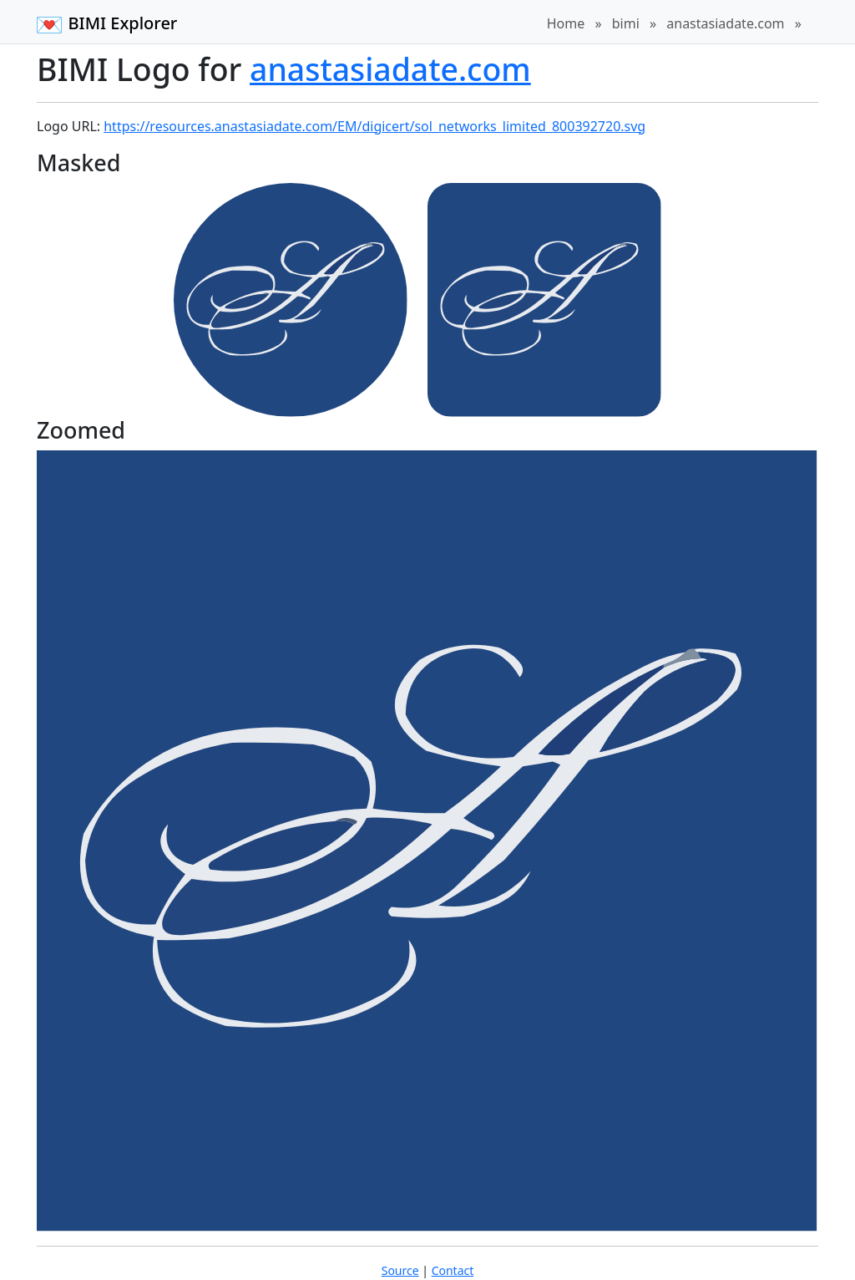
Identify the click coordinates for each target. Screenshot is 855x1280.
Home (566, 23)
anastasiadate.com (725, 23)
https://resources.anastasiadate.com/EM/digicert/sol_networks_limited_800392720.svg (374, 126)
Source (400, 1270)
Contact (453, 1270)
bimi (626, 23)
